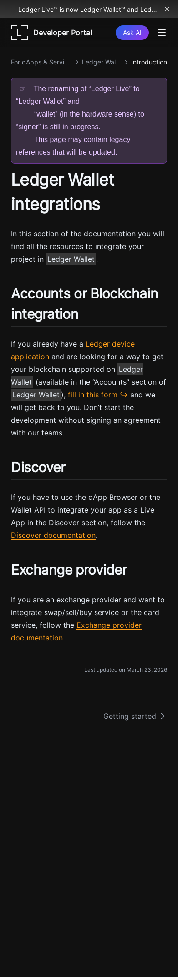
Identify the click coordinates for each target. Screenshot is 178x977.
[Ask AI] (132, 32)
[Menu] (161, 32)
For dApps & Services (41, 62)
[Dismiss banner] (167, 9)
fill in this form (92, 394)
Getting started (135, 716)
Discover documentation (53, 535)
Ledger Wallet (71, 259)
